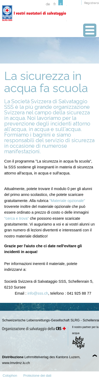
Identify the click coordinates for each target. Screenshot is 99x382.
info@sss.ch (37, 293)
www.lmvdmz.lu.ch (16, 363)
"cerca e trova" (16, 218)
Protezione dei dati (37, 375)
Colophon (10, 375)
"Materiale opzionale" (67, 201)
